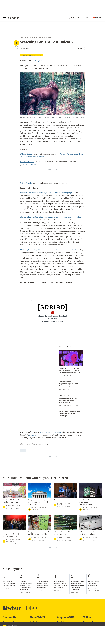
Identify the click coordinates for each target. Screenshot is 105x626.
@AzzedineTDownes (29, 165)
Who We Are (34, 623)
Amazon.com (41, 436)
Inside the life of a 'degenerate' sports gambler (86, 503)
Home (21, 38)
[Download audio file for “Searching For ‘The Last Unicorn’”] (15, 47)
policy (23, 451)
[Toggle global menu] (4, 19)
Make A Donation (62, 623)
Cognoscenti (63, 390)
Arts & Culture (64, 406)
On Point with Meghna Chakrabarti (40, 38)
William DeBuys (26, 155)
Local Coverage (25, 593)
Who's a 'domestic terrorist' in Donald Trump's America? (11, 535)
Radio (26, 38)
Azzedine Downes (27, 163)
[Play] (4, 507)
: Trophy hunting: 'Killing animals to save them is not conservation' (50, 251)
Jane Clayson (37, 61)
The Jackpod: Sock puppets (65, 501)
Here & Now (6, 589)
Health (61, 376)
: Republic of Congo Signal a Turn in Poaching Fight (48, 193)
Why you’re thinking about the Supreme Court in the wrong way (39, 503)
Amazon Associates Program (51, 433)
